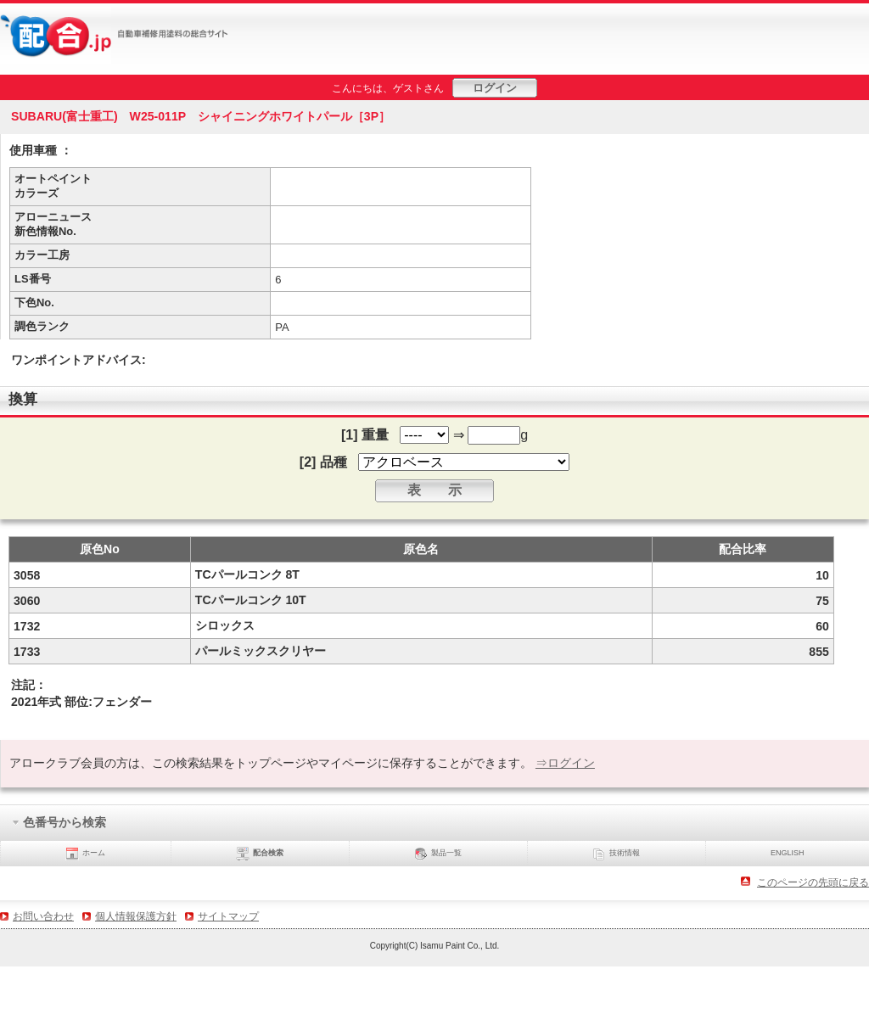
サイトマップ (228, 916)
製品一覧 (438, 853)
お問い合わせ (43, 916)
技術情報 (616, 853)
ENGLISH (788, 853)
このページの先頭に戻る (813, 882)
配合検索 (259, 853)
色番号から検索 (59, 823)
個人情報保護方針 (136, 916)
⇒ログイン (565, 763)
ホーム (85, 853)
